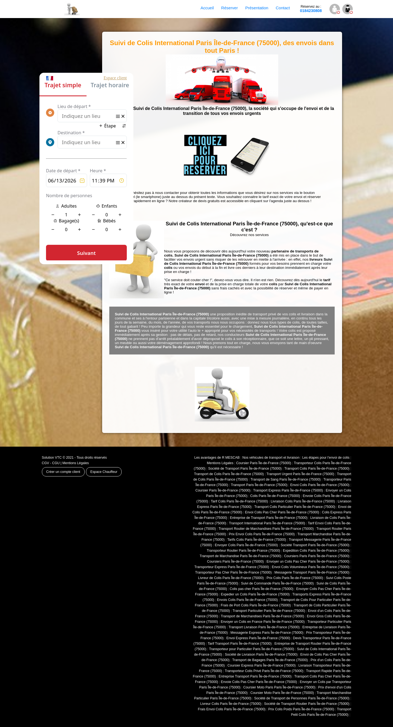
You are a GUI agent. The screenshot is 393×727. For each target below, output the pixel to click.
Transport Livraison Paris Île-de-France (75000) (264, 627)
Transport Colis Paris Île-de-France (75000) (316, 468)
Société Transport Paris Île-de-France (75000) (315, 545)
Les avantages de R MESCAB (217, 458)
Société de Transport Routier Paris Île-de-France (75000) (306, 704)
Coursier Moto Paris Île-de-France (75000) (282, 693)
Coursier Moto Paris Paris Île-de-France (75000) (279, 687)
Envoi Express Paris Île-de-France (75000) (258, 638)
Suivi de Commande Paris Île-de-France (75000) (277, 583)
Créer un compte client (63, 472)
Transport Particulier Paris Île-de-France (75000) (269, 611)
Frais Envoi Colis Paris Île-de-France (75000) (231, 709)
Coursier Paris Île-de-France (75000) (263, 463)
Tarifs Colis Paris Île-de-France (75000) (256, 540)
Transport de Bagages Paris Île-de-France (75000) (270, 660)
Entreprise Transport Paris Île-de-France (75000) (255, 676)
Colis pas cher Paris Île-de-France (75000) (262, 589)
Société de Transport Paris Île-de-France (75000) (245, 468)
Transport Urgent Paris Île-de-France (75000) (300, 474)
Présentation (256, 7)
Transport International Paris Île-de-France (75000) (267, 523)
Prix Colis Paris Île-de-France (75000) (294, 578)
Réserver (229, 7)
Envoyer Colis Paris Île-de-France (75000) (246, 545)
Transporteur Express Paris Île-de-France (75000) (231, 567)
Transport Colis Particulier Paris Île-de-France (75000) (294, 507)
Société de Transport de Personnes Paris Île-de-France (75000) (301, 698)
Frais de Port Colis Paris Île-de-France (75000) (256, 605)
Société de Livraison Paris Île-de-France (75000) (261, 654)
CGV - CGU (51, 463)
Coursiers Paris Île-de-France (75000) (235, 561)
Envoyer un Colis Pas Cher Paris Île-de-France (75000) (307, 561)
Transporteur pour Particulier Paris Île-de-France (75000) (251, 649)
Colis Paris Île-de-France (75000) (275, 496)
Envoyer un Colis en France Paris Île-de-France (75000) (263, 622)
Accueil (207, 7)
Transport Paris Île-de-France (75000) (259, 485)
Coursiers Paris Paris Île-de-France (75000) (316, 556)
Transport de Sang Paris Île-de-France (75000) (286, 479)
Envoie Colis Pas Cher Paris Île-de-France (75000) (259, 682)
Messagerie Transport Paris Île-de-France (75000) (311, 572)
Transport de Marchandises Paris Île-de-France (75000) (262, 616)
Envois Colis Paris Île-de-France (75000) (247, 600)
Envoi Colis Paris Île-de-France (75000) (319, 485)
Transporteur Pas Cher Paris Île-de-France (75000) (233, 572)
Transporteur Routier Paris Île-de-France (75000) (243, 550)
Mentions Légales (75, 463)
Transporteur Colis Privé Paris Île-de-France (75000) (264, 671)
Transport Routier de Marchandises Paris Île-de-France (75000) (266, 529)
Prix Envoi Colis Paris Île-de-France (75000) (262, 534)
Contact (283, 7)
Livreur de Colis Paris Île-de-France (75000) (231, 578)
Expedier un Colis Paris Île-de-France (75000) (255, 594)
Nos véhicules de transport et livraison (271, 458)
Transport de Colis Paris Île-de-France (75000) (229, 474)
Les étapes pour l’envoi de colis (325, 458)
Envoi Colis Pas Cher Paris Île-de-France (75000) (282, 512)
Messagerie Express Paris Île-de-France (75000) (267, 633)
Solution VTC (52, 458)
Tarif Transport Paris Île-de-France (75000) (240, 643)
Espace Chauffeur (103, 472)
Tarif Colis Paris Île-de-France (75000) (239, 501)
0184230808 (311, 9)
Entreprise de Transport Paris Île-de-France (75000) (269, 518)
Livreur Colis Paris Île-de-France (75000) (230, 704)
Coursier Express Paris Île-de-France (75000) (262, 665)
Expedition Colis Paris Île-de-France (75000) (316, 550)
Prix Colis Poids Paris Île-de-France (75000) (301, 709)
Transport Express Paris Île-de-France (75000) (288, 490)
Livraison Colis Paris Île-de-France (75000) (303, 501)
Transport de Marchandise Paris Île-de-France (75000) (240, 556)
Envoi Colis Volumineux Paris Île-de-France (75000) (310, 567)
